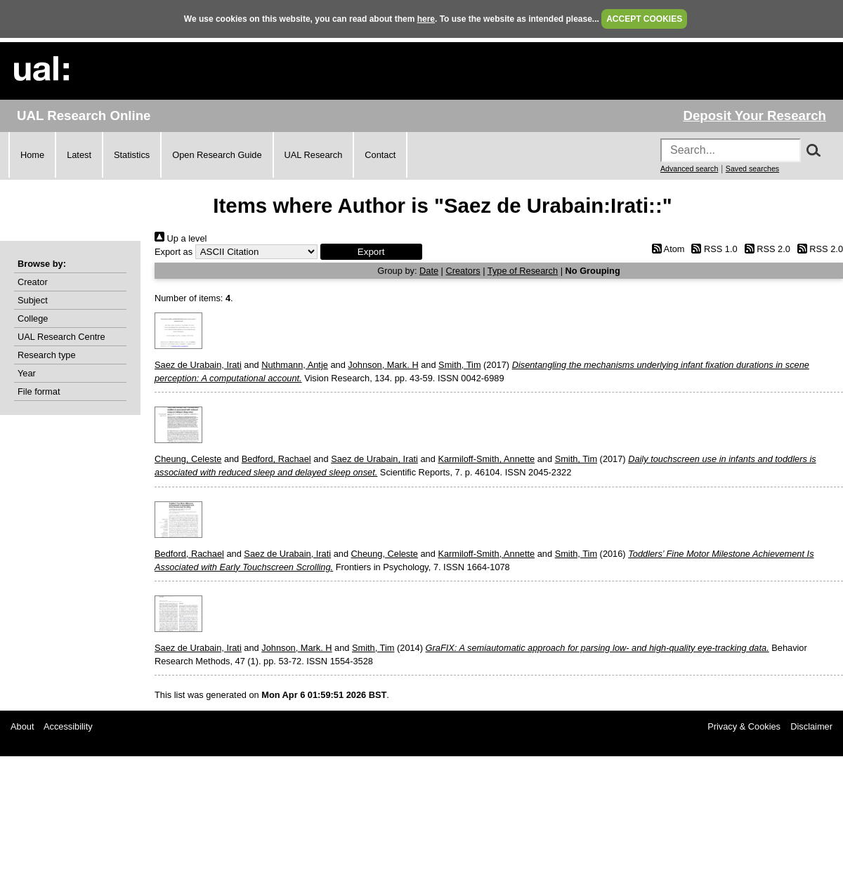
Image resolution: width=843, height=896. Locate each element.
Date (428, 270)
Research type (47, 355)
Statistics (132, 155)
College (33, 318)
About (22, 726)
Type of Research (523, 270)
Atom (665, 249)
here (426, 19)
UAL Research (314, 155)
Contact (380, 155)
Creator (33, 282)
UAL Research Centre (61, 336)
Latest (79, 155)
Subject (33, 300)
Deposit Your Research (754, 115)
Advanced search (689, 168)
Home (32, 155)
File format (39, 391)
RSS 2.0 (765, 249)
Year (27, 373)
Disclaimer (811, 726)
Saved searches (752, 168)
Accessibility (68, 726)
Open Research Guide (216, 155)
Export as (173, 251)
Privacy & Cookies (743, 726)
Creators (463, 270)
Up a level (181, 238)
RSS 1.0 (712, 249)
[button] (371, 252)
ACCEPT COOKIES (644, 19)
